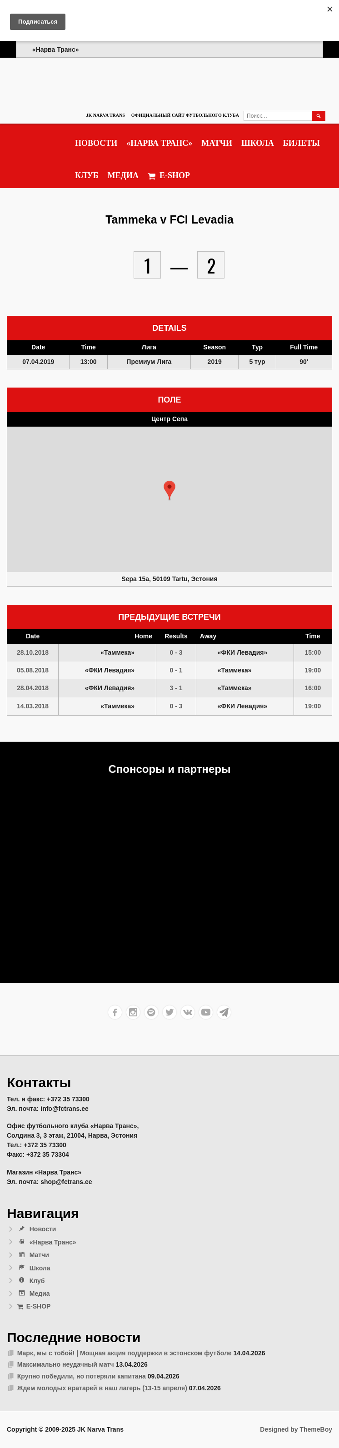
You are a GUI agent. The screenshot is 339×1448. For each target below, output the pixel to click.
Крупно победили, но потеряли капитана (81, 1376)
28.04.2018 (33, 688)
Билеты (301, 143)
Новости (96, 143)
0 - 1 (176, 670)
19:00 (312, 670)
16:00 (312, 688)
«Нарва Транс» (159, 143)
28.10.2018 (33, 652)
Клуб (87, 175)
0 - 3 (176, 652)
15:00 (312, 652)
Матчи (216, 143)
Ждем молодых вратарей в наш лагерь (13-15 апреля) (102, 1388)
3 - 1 (176, 688)
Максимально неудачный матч (65, 1364)
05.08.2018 (33, 670)
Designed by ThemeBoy (296, 1429)
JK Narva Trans (105, 115)
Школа (257, 143)
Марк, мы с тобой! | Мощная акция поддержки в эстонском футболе (124, 1353)
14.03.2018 (33, 706)
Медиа (123, 175)
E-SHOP (169, 175)
